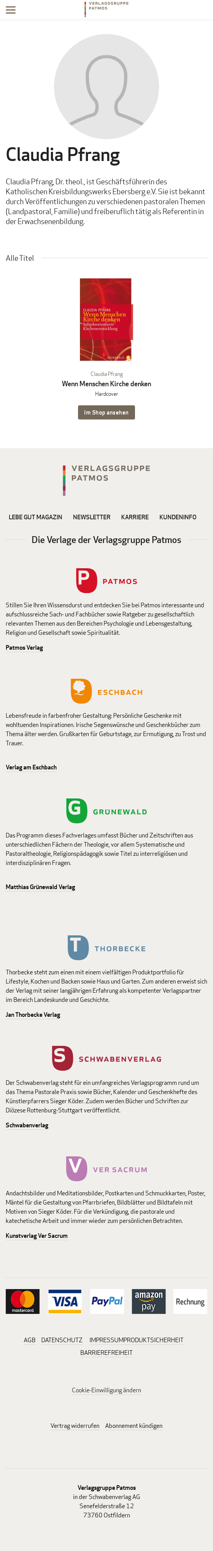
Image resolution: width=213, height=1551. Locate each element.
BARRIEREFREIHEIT (106, 1353)
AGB (30, 1340)
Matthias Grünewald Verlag (40, 887)
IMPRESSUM (106, 1340)
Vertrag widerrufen (74, 1426)
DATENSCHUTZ (62, 1340)
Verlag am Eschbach (31, 767)
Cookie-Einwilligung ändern (106, 1390)
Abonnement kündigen (134, 1426)
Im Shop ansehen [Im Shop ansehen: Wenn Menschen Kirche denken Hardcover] (106, 412)
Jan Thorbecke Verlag (33, 1015)
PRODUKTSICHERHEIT (154, 1340)
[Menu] (10, 11)
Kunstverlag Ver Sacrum (37, 1236)
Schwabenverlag (27, 1125)
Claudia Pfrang (107, 373)
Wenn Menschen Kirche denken (106, 383)
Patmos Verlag (24, 648)
